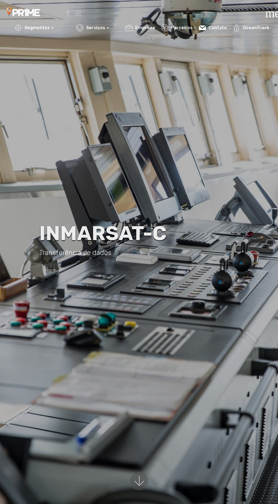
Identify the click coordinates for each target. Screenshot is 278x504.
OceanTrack (251, 27)
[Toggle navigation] (267, 9)
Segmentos (32, 27)
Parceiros (177, 27)
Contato (213, 27)
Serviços (90, 27)
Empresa (140, 27)
